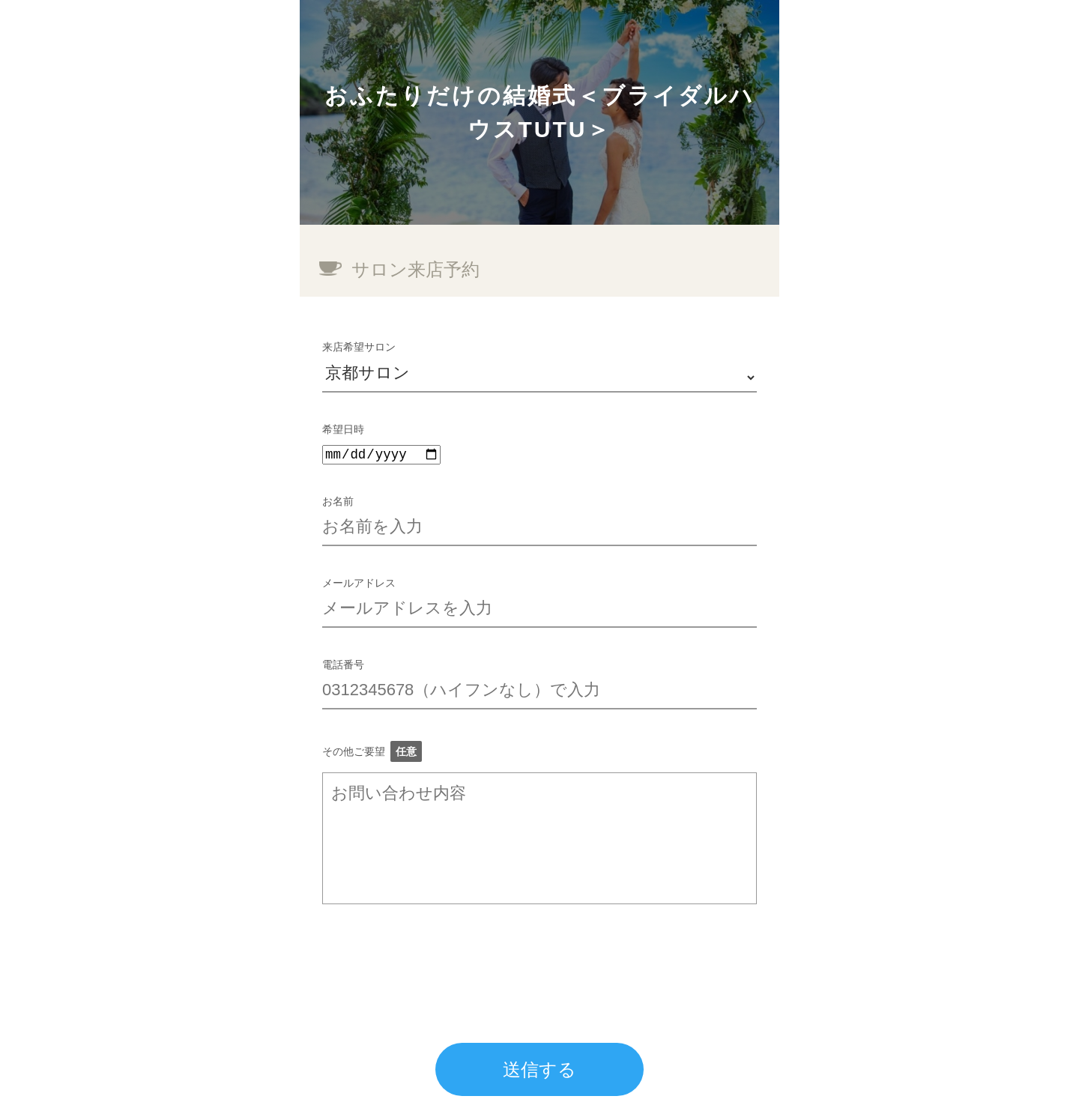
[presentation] (436, 959)
